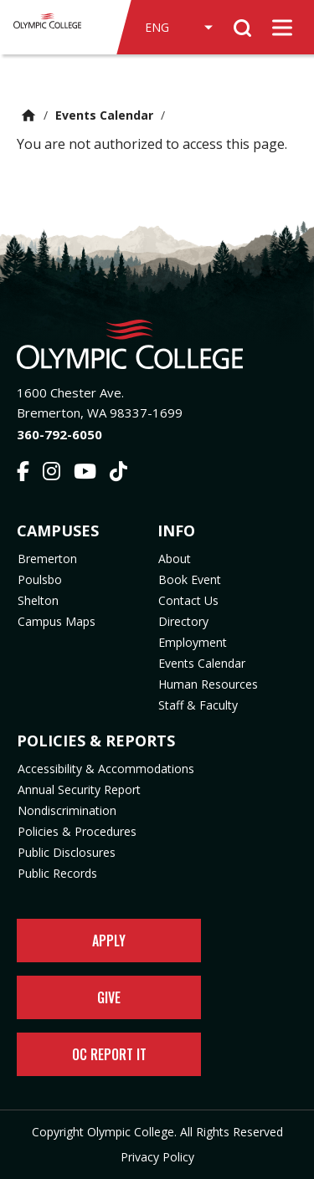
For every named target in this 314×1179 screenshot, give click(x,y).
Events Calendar (104, 115)
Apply (109, 940)
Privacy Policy (157, 1157)
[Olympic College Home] (157, 344)
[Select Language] (178, 27)
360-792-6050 (59, 434)
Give (109, 997)
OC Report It (109, 1054)
